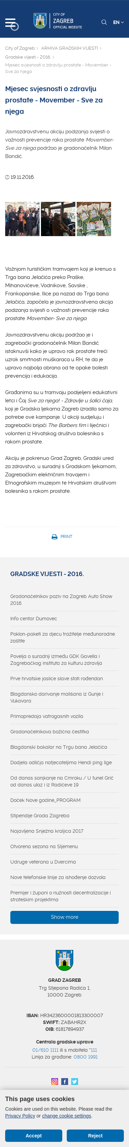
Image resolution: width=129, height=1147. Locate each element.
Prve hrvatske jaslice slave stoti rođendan (56, 678)
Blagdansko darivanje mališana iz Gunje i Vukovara (56, 697)
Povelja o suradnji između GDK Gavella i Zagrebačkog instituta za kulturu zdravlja (56, 660)
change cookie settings (66, 1116)
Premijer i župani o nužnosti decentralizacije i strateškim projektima (60, 896)
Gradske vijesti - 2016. (28, 57)
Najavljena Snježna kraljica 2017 (46, 831)
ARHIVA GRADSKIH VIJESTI (69, 48)
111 (94, 1050)
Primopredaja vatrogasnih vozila (46, 716)
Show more (64, 917)
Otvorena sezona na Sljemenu (44, 846)
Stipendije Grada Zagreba (39, 815)
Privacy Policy (20, 1116)
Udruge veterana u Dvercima (43, 862)
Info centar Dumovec (33, 618)
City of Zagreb (20, 48)
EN (118, 22)
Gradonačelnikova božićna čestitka (49, 731)
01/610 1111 (45, 1050)
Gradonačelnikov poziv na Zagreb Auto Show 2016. (61, 600)
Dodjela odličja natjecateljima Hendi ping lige (61, 762)
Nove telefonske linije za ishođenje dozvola (58, 877)
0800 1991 (86, 1057)
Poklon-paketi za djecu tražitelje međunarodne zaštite (62, 637)
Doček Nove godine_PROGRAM (45, 800)
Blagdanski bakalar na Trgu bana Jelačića (58, 747)
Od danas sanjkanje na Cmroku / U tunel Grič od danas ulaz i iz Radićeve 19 (62, 781)
